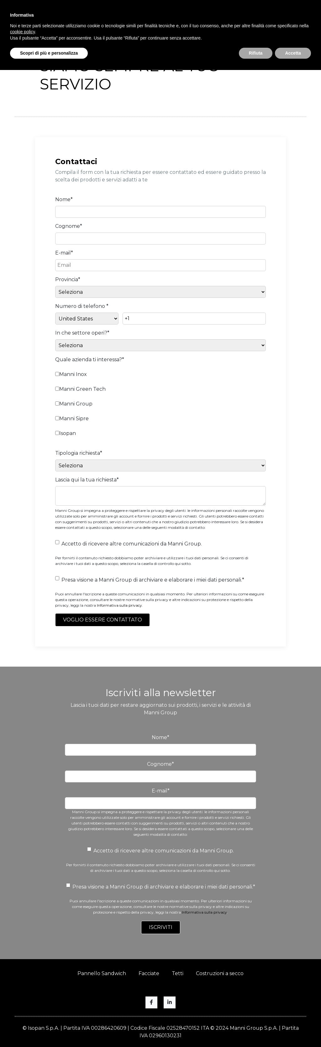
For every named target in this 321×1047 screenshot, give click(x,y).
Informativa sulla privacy (119, 605)
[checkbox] (160, 403)
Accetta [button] (293, 53)
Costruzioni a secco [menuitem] (220, 973)
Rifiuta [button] (256, 53)
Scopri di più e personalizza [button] (49, 53)
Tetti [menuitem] (177, 973)
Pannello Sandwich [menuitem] (101, 973)
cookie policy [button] (22, 31)
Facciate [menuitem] (149, 973)
